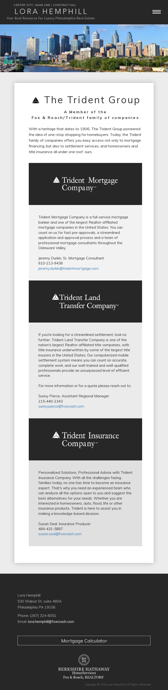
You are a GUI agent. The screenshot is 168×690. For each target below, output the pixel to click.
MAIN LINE (42, 5)
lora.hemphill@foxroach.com (51, 621)
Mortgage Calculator (84, 641)
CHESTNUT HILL (64, 5)
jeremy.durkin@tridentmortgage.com (68, 268)
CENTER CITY (23, 5)
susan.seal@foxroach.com (59, 534)
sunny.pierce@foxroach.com (61, 406)
